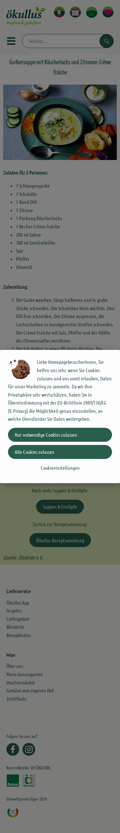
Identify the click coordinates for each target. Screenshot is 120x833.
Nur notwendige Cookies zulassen (46, 435)
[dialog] (60, 416)
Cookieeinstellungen (60, 468)
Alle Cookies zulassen (34, 452)
